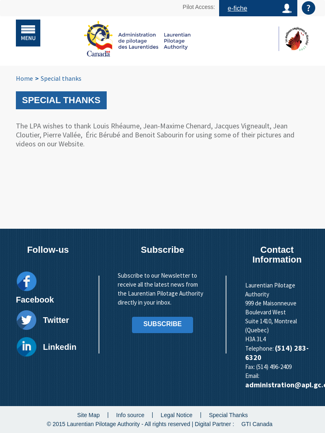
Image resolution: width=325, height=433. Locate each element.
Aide (308, 8)
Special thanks (61, 78)
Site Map (88, 414)
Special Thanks (228, 414)
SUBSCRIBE (162, 323)
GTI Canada (257, 424)
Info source (130, 414)
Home (24, 78)
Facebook (35, 299)
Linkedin (59, 346)
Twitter (56, 320)
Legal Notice (177, 414)
